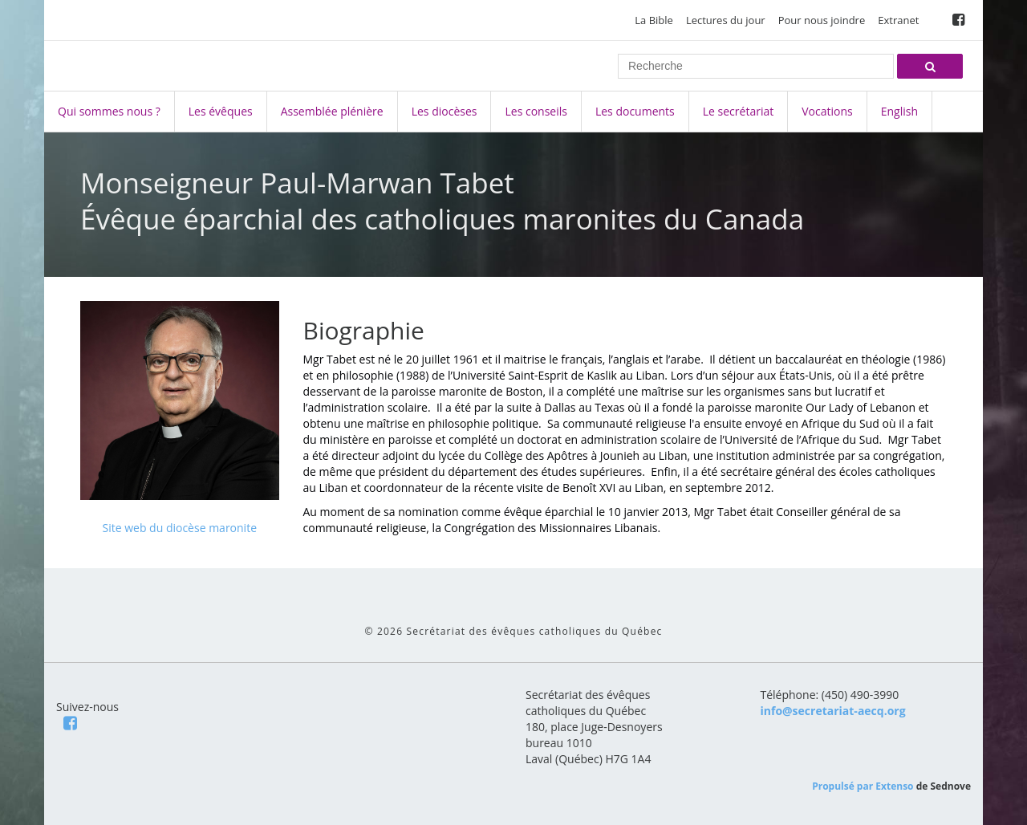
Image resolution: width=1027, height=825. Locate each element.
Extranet (898, 20)
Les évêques (221, 111)
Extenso (894, 786)
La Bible (654, 20)
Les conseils (535, 111)
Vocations (827, 111)
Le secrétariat (738, 111)
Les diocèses (444, 111)
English (899, 111)
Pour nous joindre (822, 20)
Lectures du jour (725, 20)
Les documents (635, 111)
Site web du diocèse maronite (179, 527)
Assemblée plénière (332, 111)
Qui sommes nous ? (109, 111)
